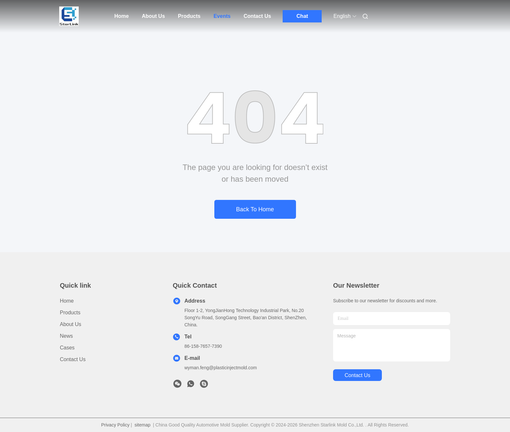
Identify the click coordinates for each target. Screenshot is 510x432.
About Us (153, 16)
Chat (302, 16)
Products (189, 16)
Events (221, 16)
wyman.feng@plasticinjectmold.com (220, 367)
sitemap (142, 424)
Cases (67, 347)
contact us (357, 375)
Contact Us (257, 16)
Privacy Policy (115, 424)
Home (121, 16)
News (66, 336)
